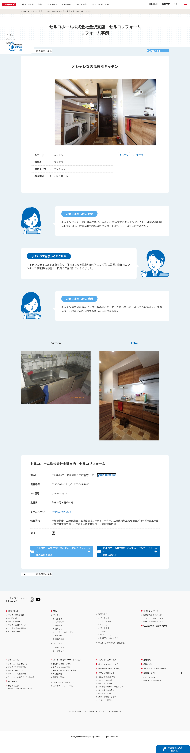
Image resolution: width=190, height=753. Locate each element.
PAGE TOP (95, 736)
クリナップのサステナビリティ (110, 697)
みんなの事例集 (14, 632)
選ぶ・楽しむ (37, 4)
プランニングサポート (152, 621)
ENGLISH (153, 3)
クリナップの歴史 (105, 694)
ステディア (59, 632)
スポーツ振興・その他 (107, 707)
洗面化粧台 (102, 624)
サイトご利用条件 (74, 722)
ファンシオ (104, 638)
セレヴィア (59, 658)
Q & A (62, 677)
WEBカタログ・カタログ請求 (155, 636)
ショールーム (61, 4)
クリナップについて (110, 4)
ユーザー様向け (91, 4)
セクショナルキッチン (64, 642)
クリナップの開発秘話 (17, 638)
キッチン (56, 625)
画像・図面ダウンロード (153, 632)
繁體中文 (166, 3)
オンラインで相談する (17, 677)
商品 (55, 621)
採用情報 (147, 670)
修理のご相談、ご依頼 (62, 674)
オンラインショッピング (108, 674)
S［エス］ (104, 635)
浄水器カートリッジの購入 (109, 679)
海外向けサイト (149, 683)
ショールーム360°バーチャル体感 (21, 687)
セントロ (58, 629)
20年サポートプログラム (63, 696)
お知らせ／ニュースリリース (154, 679)
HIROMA (58, 646)
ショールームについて (17, 681)
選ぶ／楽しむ (13, 621)
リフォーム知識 (14, 642)
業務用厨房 (59, 649)
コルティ (58, 639)
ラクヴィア (59, 661)
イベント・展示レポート (108, 710)
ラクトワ (103, 642)
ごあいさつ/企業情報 (106, 687)
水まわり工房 (36, 11)
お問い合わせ (64, 693)
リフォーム (75, 4)
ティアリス (104, 628)
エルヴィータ (105, 632)
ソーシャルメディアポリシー (95, 722)
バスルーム (57, 654)
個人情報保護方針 (115, 722)
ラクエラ (58, 636)
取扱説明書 (57, 684)
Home (23, 11)
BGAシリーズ (105, 645)
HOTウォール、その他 (109, 648)
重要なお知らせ (59, 687)
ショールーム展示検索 (17, 684)
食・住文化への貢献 (106, 700)
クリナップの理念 (105, 690)
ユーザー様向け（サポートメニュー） (68, 670)
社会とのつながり (105, 704)
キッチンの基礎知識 (16, 625)
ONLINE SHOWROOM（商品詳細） (112, 653)
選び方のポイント (15, 628)
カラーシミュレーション (153, 628)
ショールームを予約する (18, 674)
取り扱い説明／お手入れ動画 (64, 681)
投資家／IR (147, 674)
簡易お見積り (153, 625)
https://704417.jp (61, 515)
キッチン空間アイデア (17, 635)
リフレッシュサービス (107, 670)
